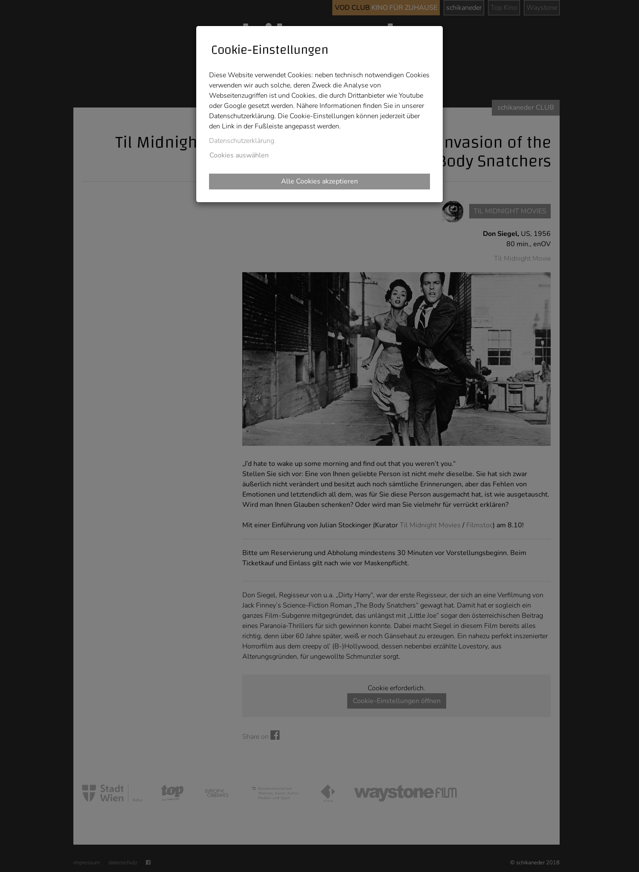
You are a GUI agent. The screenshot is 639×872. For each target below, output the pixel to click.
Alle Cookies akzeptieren (319, 181)
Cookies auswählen (239, 155)
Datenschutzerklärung (241, 140)
